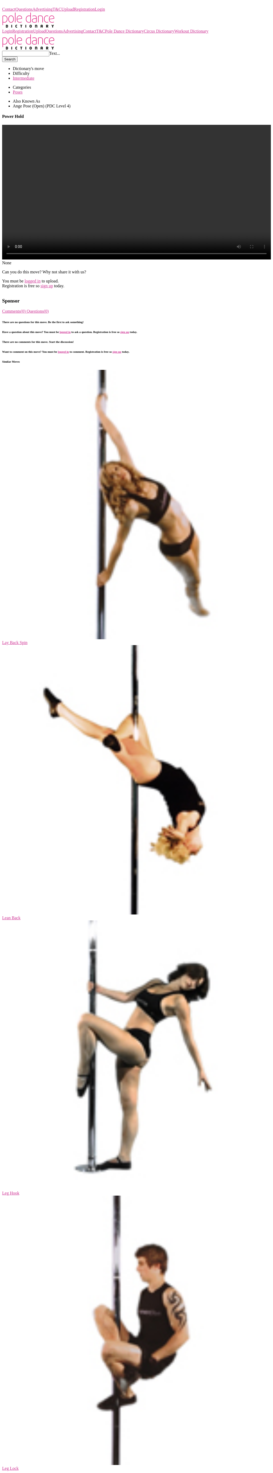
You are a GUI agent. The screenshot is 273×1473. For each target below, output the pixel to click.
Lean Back (11, 918)
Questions (24, 9)
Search (9, 59)
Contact (8, 9)
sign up (47, 286)
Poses (17, 92)
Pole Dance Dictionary (21, 4)
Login (100, 9)
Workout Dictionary (191, 31)
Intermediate (23, 78)
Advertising (43, 9)
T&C (57, 9)
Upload (67, 9)
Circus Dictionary (159, 31)
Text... (54, 53)
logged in (33, 281)
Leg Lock (10, 1468)
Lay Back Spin (14, 642)
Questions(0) (38, 311)
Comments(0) (14, 311)
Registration (84, 9)
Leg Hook (10, 1193)
